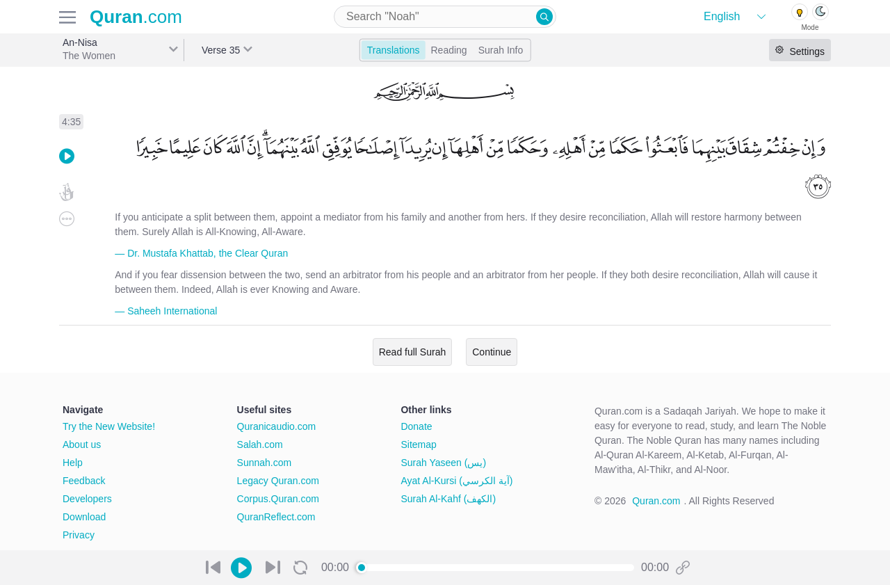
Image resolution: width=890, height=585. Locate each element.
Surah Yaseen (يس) (443, 462)
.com (136, 16)
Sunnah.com (264, 462)
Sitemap (418, 444)
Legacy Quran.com (278, 480)
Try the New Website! (109, 426)
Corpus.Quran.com (278, 498)
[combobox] (445, 17)
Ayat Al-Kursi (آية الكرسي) (456, 480)
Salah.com (260, 444)
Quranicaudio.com (276, 426)
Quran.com (656, 500)
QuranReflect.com (276, 516)
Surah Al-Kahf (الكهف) (448, 498)
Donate (416, 426)
